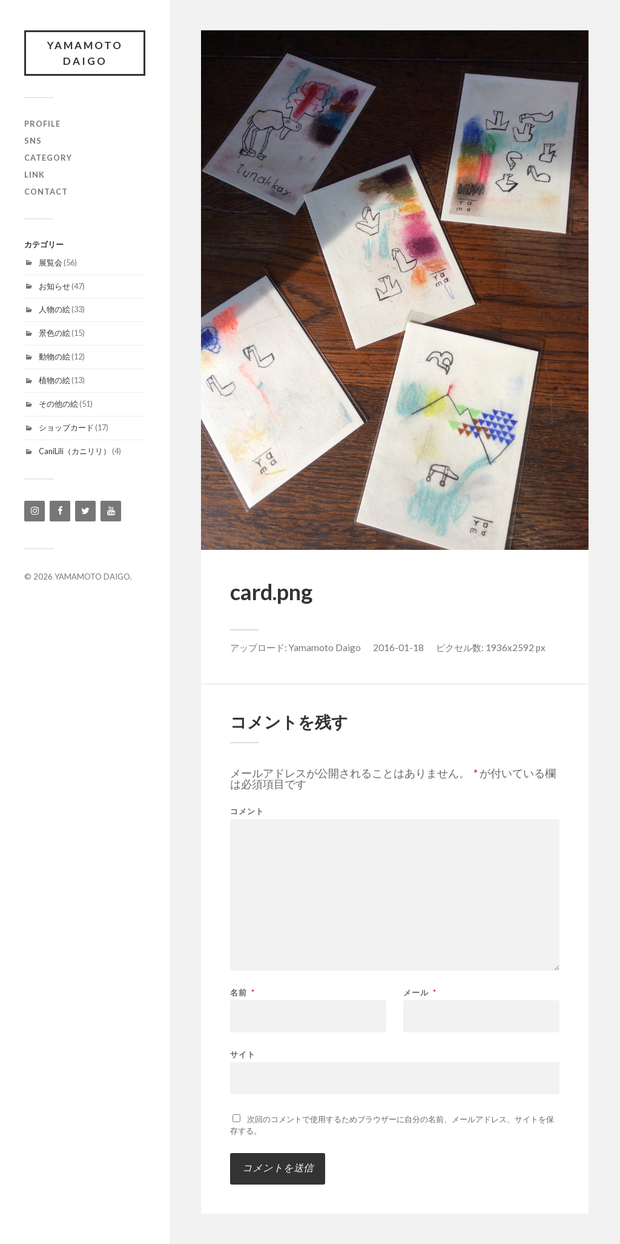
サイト (243, 1053)
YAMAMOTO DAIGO (85, 53)
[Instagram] (34, 511)
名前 (242, 993)
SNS (33, 140)
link (34, 174)
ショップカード (66, 427)
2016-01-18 (398, 647)
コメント (247, 811)
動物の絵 (54, 356)
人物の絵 (54, 309)
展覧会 (50, 262)
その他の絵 (58, 404)
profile (42, 124)
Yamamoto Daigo (325, 647)
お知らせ (54, 286)
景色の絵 (54, 333)
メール (420, 993)
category (48, 157)
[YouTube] (111, 511)
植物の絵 (54, 380)
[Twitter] (85, 511)
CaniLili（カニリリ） (75, 451)
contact (46, 191)
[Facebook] (60, 511)
